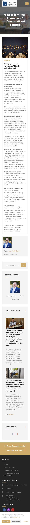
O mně (6, 464)
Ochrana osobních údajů (11, 470)
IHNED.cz (11, 414)
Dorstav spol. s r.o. (15, 450)
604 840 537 (9, 488)
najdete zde (16, 518)
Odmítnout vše (16, 521)
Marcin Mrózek (14, 251)
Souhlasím (6, 521)
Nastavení (26, 521)
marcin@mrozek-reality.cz (13, 492)
